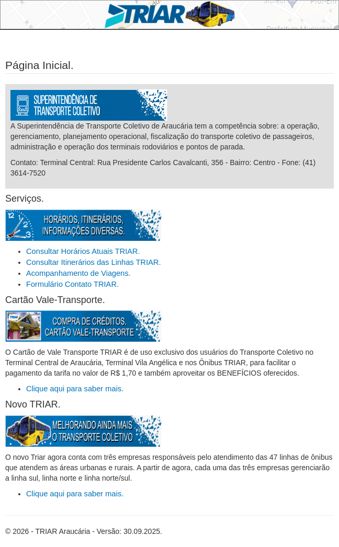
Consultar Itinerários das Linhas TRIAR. (93, 262)
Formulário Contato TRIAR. (72, 284)
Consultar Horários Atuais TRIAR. (83, 251)
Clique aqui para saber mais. (75, 389)
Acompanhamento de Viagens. (78, 273)
